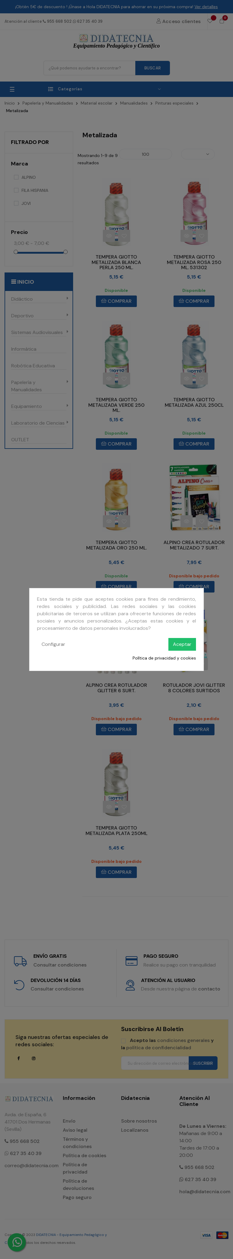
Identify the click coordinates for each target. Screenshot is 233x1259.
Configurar (53, 644)
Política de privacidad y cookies (164, 658)
